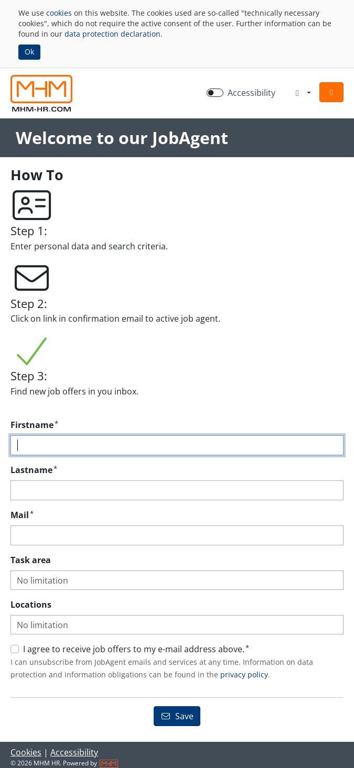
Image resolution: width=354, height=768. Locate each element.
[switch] (215, 93)
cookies (59, 13)
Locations (30, 604)
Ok (29, 52)
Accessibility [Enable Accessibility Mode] (251, 92)
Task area (30, 560)
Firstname (34, 425)
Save (177, 716)
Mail (22, 515)
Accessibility (74, 752)
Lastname (33, 470)
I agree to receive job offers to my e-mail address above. (136, 649)
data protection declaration (112, 34)
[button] (331, 92)
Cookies (25, 752)
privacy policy (244, 674)
